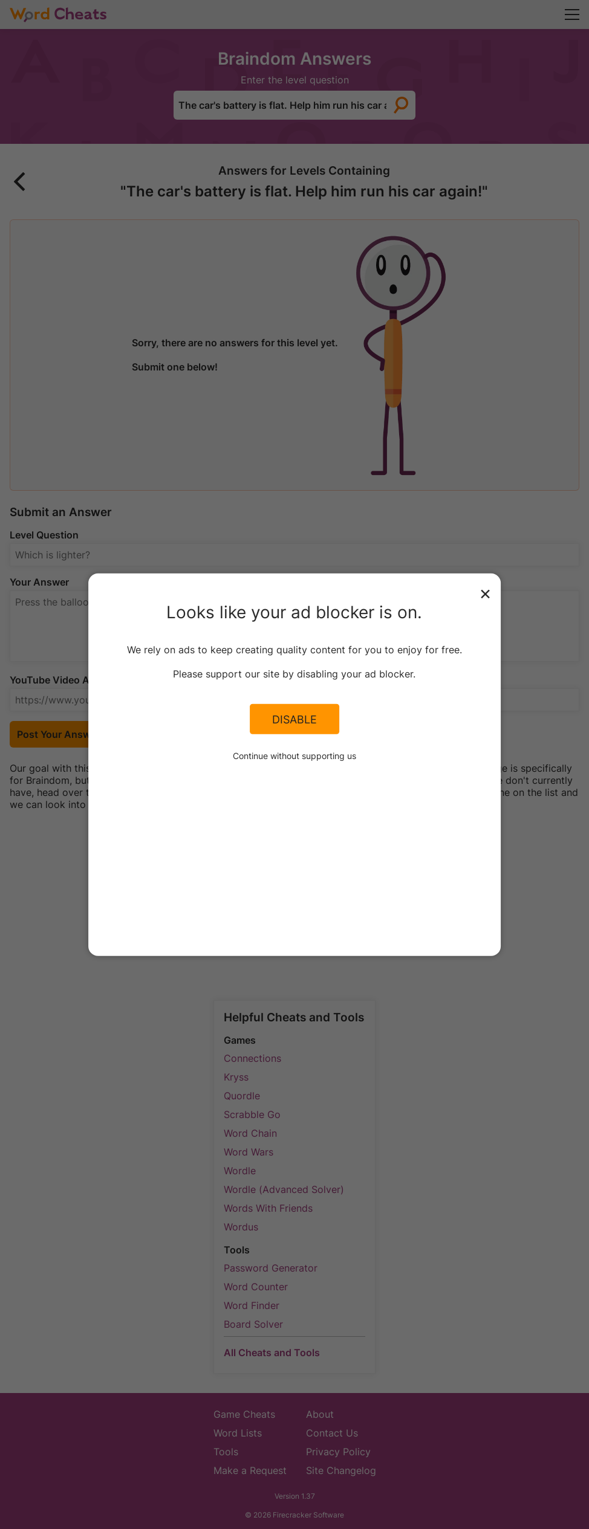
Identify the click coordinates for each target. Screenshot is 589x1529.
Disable (294, 719)
